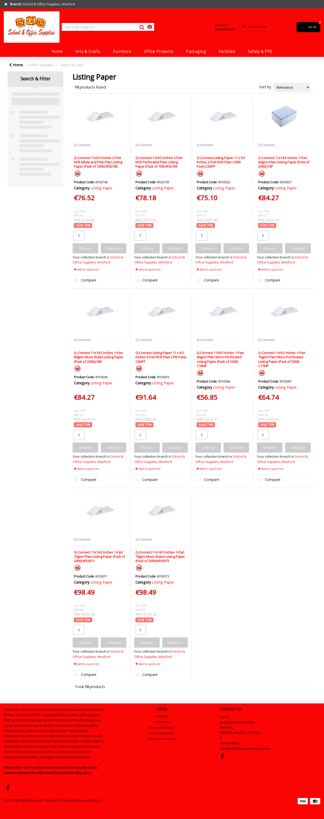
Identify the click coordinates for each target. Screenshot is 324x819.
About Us (162, 716)
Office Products (158, 51)
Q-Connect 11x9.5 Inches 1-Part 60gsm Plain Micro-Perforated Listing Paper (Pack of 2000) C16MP (220, 359)
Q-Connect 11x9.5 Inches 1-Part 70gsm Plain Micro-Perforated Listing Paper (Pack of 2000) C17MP (281, 359)
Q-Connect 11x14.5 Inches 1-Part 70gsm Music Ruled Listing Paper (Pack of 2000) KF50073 (160, 556)
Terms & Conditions (162, 739)
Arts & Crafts (87, 51)
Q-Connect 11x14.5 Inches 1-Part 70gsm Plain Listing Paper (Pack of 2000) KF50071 (99, 556)
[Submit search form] (142, 27)
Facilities (227, 51)
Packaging (196, 51)
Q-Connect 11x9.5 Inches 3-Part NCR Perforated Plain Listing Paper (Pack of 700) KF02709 (159, 162)
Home (57, 51)
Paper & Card (71, 64)
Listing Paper (101, 188)
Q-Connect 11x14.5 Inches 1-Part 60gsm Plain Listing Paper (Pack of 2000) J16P (283, 162)
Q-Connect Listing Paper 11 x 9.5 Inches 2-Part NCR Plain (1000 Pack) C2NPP (221, 162)
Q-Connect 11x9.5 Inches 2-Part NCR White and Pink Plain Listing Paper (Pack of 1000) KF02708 (98, 162)
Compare (84, 280)
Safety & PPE (260, 51)
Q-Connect (82, 145)
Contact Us (162, 722)
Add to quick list (86, 269)
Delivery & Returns (162, 727)
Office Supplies (41, 64)
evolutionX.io (92, 800)
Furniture (122, 51)
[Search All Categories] (108, 27)
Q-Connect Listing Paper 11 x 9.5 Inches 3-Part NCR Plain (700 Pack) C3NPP (160, 357)
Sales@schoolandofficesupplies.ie (245, 748)
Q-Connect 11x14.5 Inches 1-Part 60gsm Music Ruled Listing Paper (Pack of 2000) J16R (98, 357)
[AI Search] (149, 27)
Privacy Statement (162, 733)
